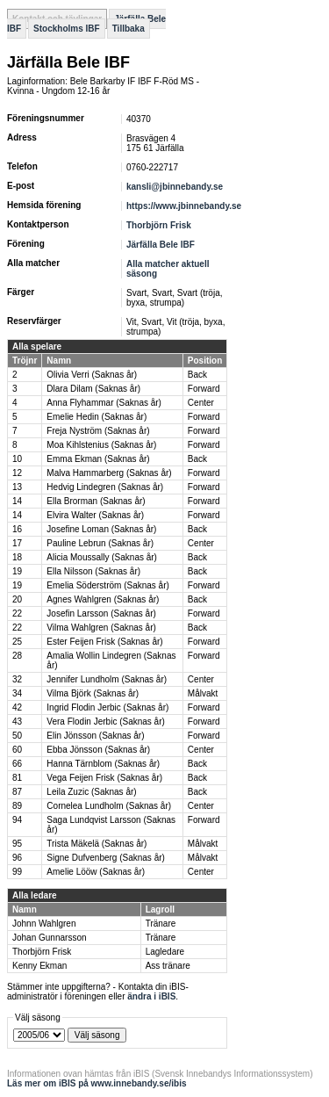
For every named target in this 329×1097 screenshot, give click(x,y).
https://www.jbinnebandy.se (183, 206)
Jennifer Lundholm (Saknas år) (106, 679)
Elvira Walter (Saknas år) (95, 515)
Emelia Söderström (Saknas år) (107, 585)
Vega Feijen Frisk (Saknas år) (104, 778)
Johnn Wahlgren (43, 923)
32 (17, 679)
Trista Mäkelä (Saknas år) (96, 843)
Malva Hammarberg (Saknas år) (108, 473)
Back (197, 374)
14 (17, 501)
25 (17, 641)
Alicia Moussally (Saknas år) (101, 557)
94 (17, 820)
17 (17, 543)
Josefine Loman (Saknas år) (101, 529)
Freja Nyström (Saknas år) (97, 431)
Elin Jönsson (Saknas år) (95, 735)
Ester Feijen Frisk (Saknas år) (104, 641)
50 (17, 735)
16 (17, 529)
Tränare (161, 923)
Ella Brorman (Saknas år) (95, 501)
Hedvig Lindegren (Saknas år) (104, 487)
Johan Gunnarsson (49, 937)
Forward (204, 388)
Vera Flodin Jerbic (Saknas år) (105, 721)
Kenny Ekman (39, 966)
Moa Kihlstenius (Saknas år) (101, 445)
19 (17, 571)
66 (17, 764)
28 (17, 655)
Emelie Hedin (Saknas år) (96, 417)
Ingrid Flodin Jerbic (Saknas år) (107, 707)
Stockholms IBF (66, 28)
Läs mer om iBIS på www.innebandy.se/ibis (97, 1083)
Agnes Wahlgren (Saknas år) (102, 599)
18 (17, 557)
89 (17, 806)
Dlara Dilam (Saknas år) (93, 388)
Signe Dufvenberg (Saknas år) (105, 857)
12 (17, 473)
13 (17, 487)
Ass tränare (168, 966)
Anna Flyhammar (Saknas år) (103, 403)
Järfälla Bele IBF (160, 244)
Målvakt (203, 693)
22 (17, 613)
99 (17, 872)
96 (17, 857)
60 (17, 749)
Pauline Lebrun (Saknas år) (100, 543)
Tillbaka (128, 28)
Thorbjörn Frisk (158, 225)
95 (17, 843)
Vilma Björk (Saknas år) (92, 693)
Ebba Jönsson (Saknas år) (98, 749)
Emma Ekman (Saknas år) (97, 459)
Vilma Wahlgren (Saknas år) (101, 627)
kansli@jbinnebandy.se (174, 186)
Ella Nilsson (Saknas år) (93, 571)
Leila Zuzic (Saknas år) (91, 792)
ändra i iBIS (151, 996)
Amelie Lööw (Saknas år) (95, 872)
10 (17, 459)
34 (17, 693)
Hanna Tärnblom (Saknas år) (103, 764)
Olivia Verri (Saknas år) (91, 374)
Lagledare (165, 951)
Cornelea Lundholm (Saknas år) (108, 806)
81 (17, 778)
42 (17, 707)
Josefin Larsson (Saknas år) (101, 613)
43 (17, 721)
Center (201, 403)
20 (17, 599)
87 (17, 792)
